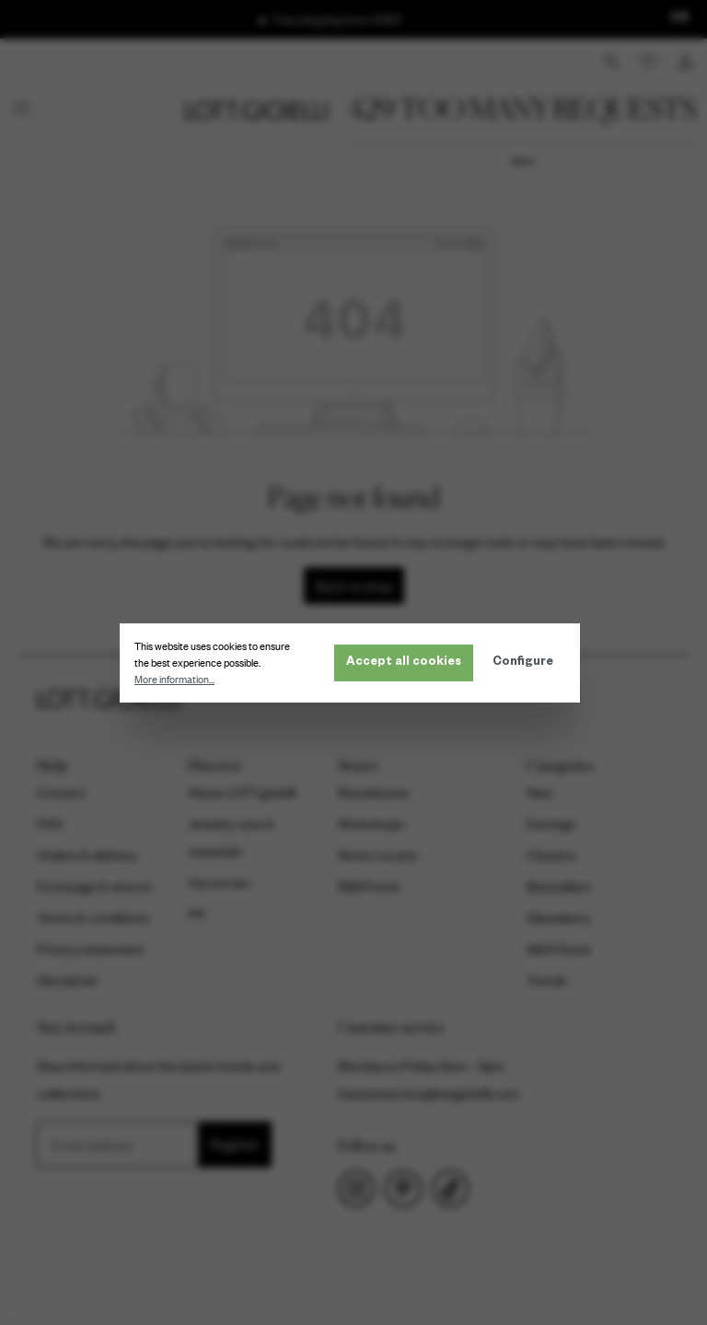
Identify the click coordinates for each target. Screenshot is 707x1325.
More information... (178, 679)
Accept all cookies (407, 663)
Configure (526, 663)
